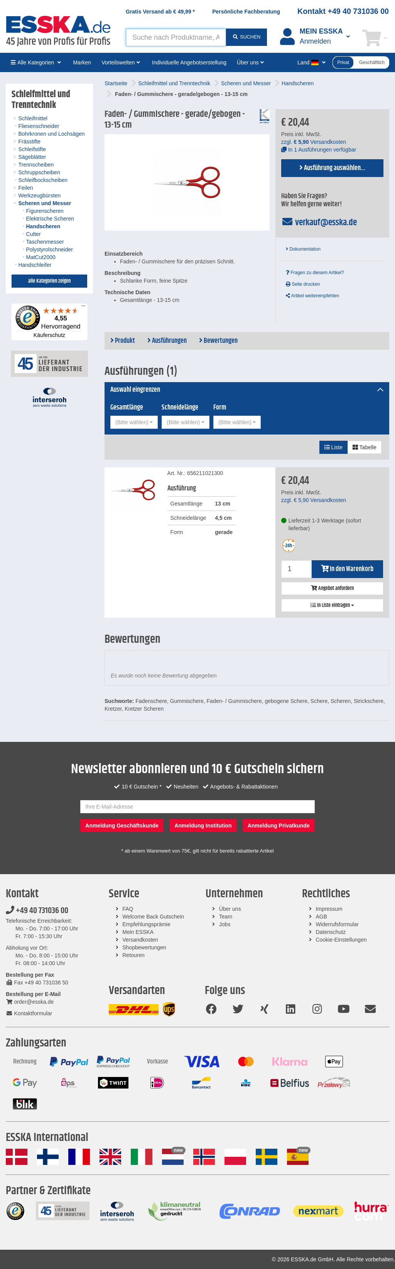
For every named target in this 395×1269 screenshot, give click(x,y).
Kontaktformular (29, 1013)
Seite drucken (303, 284)
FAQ (127, 909)
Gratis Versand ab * (160, 11)
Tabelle (364, 447)
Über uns (230, 909)
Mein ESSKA (138, 932)
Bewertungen (218, 340)
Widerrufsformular (337, 924)
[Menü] (83, 307)
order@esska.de (30, 1002)
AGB (321, 916)
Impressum (329, 909)
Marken (82, 62)
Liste (333, 447)
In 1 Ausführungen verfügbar (318, 150)
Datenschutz (331, 932)
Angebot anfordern (332, 588)
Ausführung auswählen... (332, 168)
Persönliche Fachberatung (246, 11)
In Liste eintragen (332, 605)
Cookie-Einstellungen (341, 940)
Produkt (122, 340)
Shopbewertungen (144, 947)
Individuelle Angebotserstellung (189, 62)
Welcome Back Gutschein (153, 916)
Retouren (133, 955)
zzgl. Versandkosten (313, 142)
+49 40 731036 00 (37, 910)
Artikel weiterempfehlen (312, 295)
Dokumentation (303, 249)
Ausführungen (167, 340)
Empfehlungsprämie (146, 924)
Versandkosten (140, 940)
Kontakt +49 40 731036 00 (343, 11)
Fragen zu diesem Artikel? (315, 272)
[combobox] (134, 422)
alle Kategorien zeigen (49, 281)
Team (225, 916)
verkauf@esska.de (319, 222)
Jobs (225, 924)
